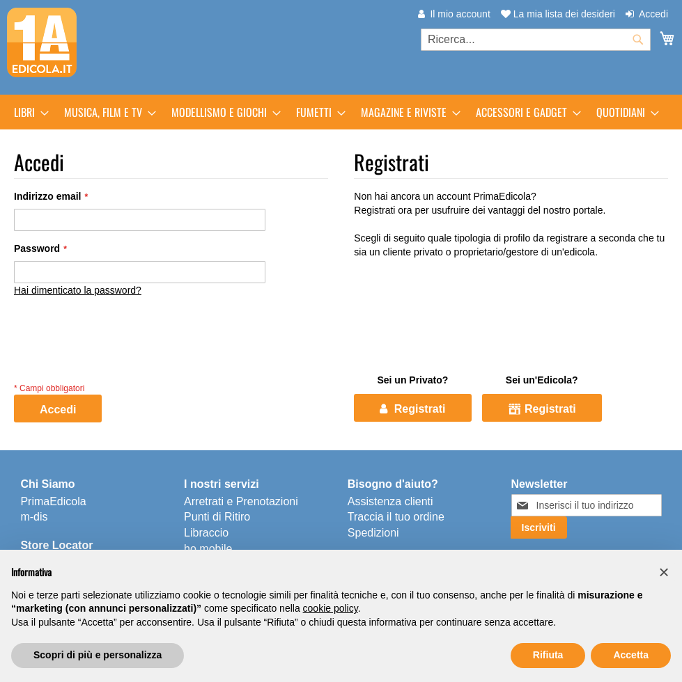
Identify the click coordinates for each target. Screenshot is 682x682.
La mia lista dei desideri (558, 13)
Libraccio (206, 533)
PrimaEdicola (53, 501)
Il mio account (460, 13)
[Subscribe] (539, 527)
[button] (664, 572)
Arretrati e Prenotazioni (241, 501)
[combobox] (536, 40)
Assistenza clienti (390, 501)
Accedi (653, 13)
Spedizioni (373, 533)
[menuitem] (27, 112)
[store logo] (42, 42)
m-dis (33, 517)
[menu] (341, 112)
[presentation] (120, 352)
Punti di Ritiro (217, 517)
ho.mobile (208, 549)
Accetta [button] (631, 654)
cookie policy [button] (330, 608)
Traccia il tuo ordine (396, 517)
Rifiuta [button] (548, 654)
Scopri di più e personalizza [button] (97, 654)
